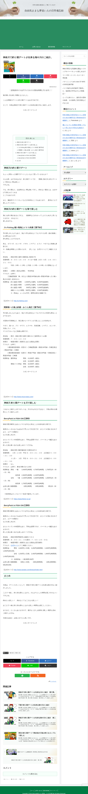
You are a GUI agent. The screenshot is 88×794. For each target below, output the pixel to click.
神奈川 (12, 649)
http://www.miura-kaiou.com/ (23, 393)
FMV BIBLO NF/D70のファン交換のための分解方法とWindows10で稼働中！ (74, 117)
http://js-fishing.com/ (21, 297)
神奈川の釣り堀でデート (23, 137)
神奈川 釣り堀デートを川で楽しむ (26, 148)
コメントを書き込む (30, 772)
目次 (27, 134)
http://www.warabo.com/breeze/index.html (28, 566)
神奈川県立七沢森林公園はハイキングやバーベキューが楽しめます (74, 70)
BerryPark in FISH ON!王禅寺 (27, 151)
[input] (74, 56)
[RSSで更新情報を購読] (32, 672)
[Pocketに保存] (34, 76)
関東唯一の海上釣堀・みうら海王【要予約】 (31, 146)
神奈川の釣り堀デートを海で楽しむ (27, 140)
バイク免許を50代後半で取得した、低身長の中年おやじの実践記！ (73, 91)
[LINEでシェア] (43, 76)
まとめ (18, 157)
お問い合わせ (38, 788)
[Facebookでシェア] (16, 76)
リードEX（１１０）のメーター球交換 (74, 76)
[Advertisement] (44, 31)
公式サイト (14, 542)
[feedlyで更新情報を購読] (28, 672)
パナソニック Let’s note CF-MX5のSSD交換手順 (74, 83)
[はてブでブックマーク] (25, 76)
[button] (52, 76)
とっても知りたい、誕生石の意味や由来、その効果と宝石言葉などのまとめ (74, 100)
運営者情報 (47, 788)
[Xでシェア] (7, 76)
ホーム (31, 788)
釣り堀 (6, 649)
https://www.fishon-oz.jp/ (22, 495)
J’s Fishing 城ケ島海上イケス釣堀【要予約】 (31, 143)
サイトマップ (55, 788)
